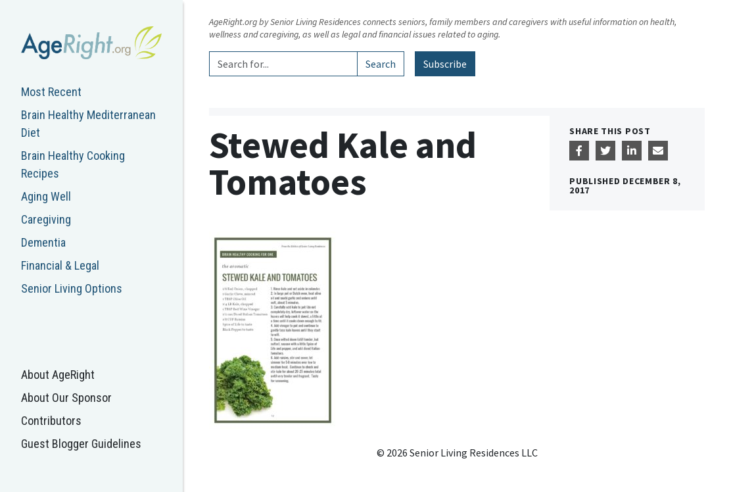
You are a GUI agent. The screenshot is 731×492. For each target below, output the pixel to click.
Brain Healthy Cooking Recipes (73, 164)
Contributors (51, 421)
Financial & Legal (60, 265)
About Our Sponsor (66, 398)
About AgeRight (58, 374)
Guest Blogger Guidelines (81, 444)
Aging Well (46, 196)
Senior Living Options (71, 288)
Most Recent (51, 92)
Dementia (43, 242)
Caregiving (46, 219)
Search (381, 63)
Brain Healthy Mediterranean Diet (88, 123)
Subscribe (445, 63)
